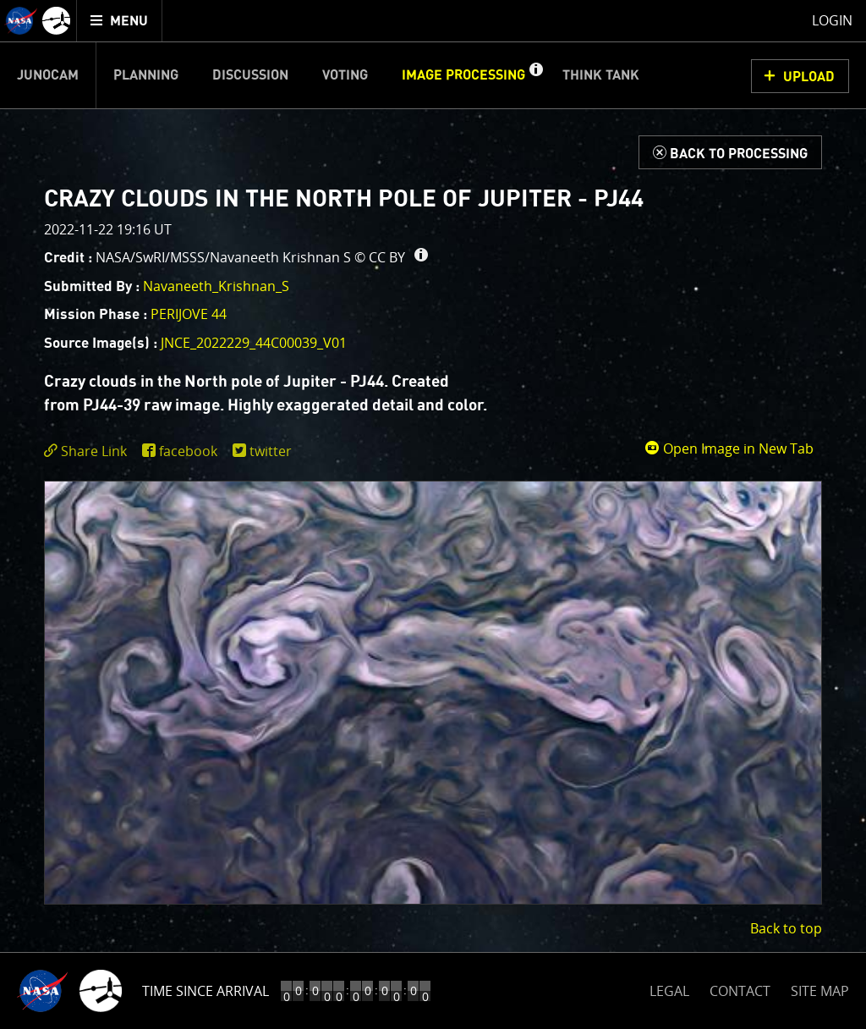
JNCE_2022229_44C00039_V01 (254, 342)
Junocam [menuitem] (48, 75)
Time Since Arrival (205, 991)
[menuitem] (119, 20)
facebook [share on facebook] (188, 451)
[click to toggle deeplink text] (89, 451)
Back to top (786, 928)
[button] (535, 75)
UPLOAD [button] (809, 77)
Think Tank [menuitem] (600, 75)
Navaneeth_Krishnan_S (216, 286)
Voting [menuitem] (345, 75)
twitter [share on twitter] (270, 451)
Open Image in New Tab (729, 448)
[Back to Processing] (730, 152)
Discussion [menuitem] (250, 75)
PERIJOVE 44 (189, 314)
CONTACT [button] (740, 991)
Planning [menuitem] (145, 75)
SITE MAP (820, 991)
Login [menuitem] (832, 20)
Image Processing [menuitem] (463, 75)
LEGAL (669, 988)
